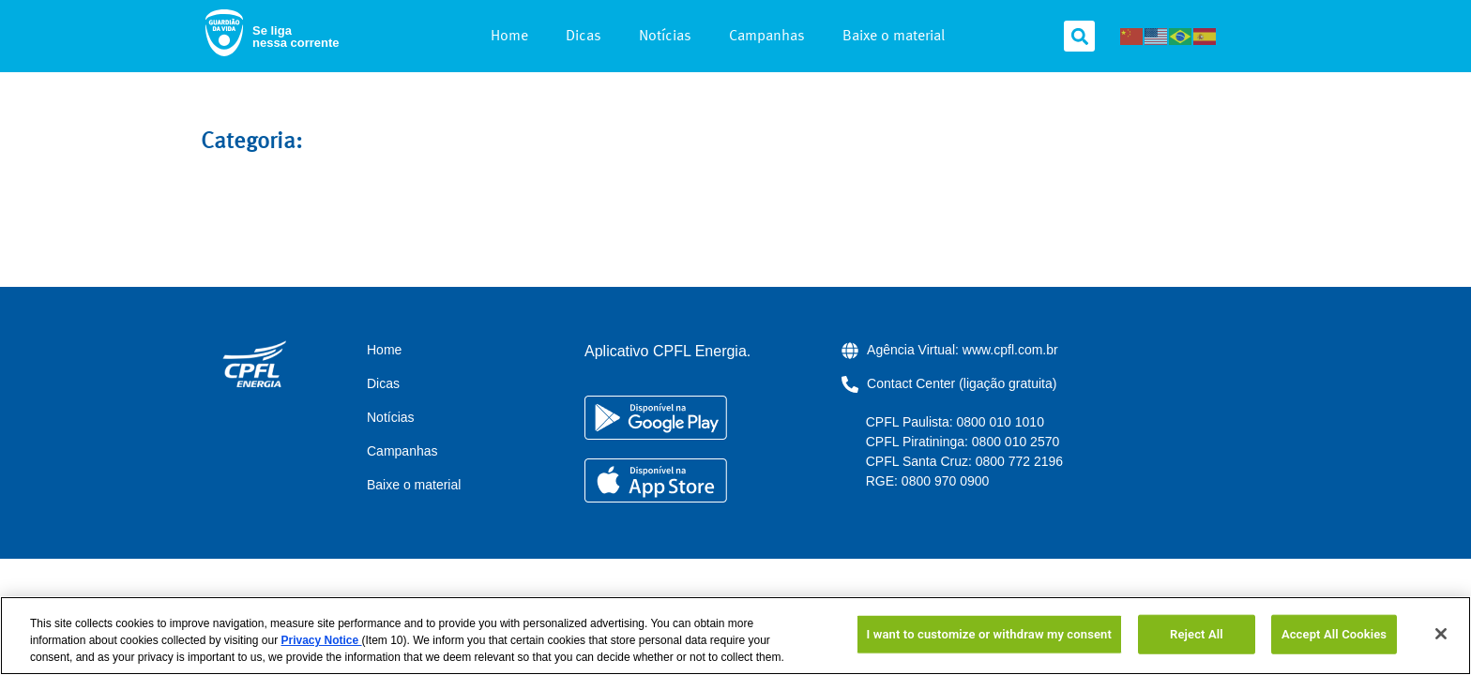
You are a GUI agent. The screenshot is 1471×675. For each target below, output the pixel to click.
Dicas (583, 36)
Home (509, 36)
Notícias (665, 36)
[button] (1079, 36)
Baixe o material (893, 36)
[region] (735, 635)
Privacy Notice (321, 640)
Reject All (1196, 634)
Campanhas (767, 36)
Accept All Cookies (1334, 634)
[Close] (1441, 633)
